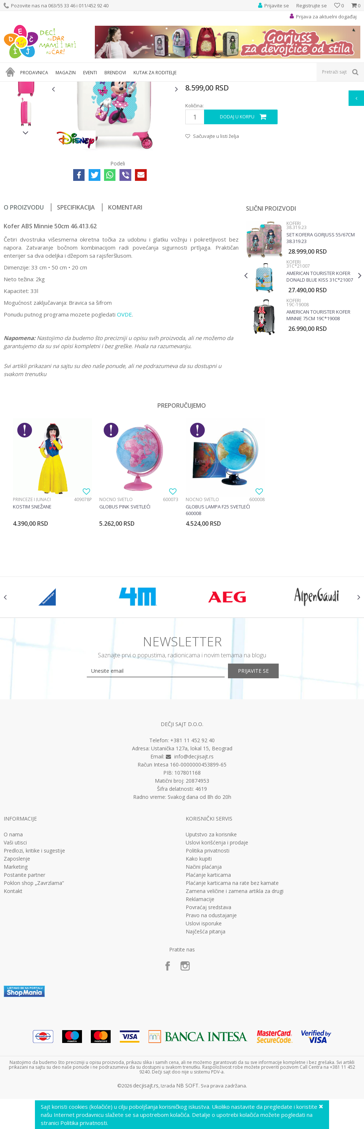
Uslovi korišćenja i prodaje (217, 939)
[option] (25, 140)
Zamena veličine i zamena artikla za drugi (234, 988)
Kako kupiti (199, 955)
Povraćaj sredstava (208, 1004)
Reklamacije (200, 996)
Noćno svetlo (115, 587)
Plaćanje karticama (208, 972)
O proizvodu (24, 295)
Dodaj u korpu (237, 204)
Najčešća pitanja (205, 1028)
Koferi (94, 86)
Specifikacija (76, 295)
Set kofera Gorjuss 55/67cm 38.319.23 (320, 325)
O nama (13, 931)
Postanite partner (24, 972)
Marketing (16, 964)
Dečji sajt (13, 86)
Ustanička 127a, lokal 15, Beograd (191, 845)
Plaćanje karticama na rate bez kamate (232, 980)
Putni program (68, 86)
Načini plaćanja (204, 964)
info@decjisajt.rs (194, 853)
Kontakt (13, 988)
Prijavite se (262, 767)
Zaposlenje (17, 955)
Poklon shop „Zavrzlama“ (34, 980)
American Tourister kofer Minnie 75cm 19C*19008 (318, 402)
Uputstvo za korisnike (211, 931)
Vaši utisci (15, 939)
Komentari (125, 295)
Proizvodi (37, 86)
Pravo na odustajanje (211, 1012)
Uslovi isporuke (204, 1020)
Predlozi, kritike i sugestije (34, 947)
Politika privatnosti (207, 947)
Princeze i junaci (32, 587)
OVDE (124, 401)
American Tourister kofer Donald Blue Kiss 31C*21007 (319, 364)
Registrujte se (311, 5)
